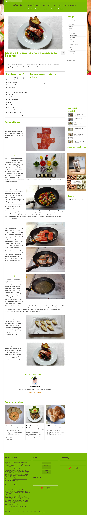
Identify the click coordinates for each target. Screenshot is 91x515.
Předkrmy (71, 24)
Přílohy (70, 31)
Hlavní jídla (71, 33)
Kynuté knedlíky (78, 114)
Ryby (71, 39)
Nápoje (70, 49)
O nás (53, 9)
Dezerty (70, 47)
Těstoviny (72, 37)
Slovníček (71, 56)
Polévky (70, 28)
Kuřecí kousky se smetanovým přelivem (75, 136)
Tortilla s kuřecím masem (78, 129)
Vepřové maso (74, 44)
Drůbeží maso (73, 42)
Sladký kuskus (78, 118)
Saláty (70, 22)
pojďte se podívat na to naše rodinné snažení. (16, 479)
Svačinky (70, 26)
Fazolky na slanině (79, 141)
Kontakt (60, 9)
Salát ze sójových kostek (79, 123)
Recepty (45, 9)
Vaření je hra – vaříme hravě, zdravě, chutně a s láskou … (45, 5)
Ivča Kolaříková (8, 397)
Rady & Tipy (72, 54)
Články (37, 9)
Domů (30, 9)
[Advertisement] (76, 83)
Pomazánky (71, 20)
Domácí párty (72, 51)
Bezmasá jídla (73, 35)
